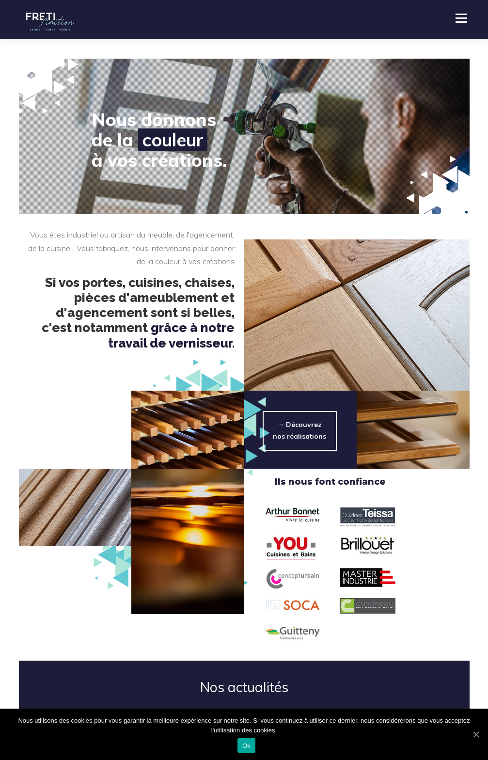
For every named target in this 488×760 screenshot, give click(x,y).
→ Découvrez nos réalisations (299, 430)
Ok (246, 745)
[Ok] (476, 734)
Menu (461, 18)
